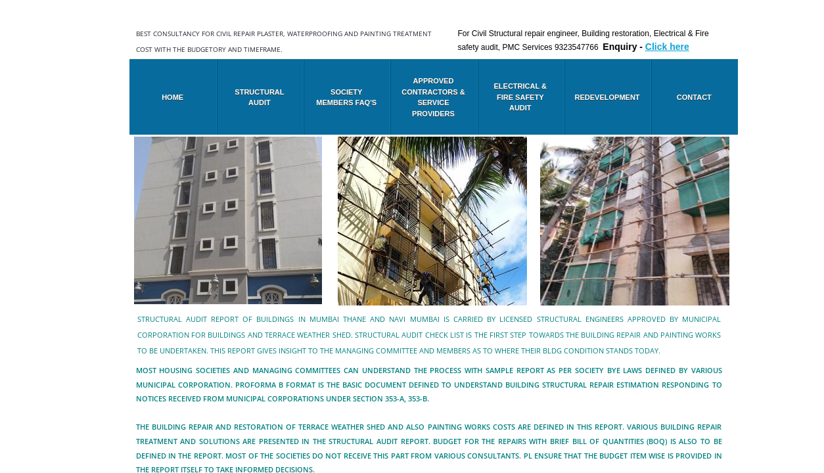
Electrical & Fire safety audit (520, 97)
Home (172, 97)
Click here (667, 46)
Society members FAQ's (346, 97)
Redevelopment (607, 97)
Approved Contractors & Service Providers (433, 97)
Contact (694, 97)
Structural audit (259, 97)
